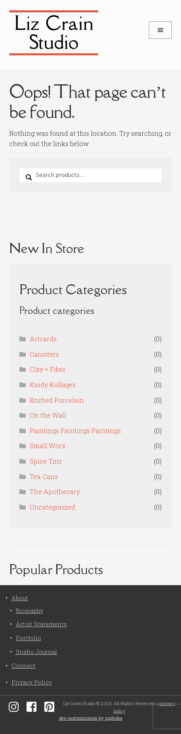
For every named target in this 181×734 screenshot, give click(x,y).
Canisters (44, 354)
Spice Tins (46, 461)
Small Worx (47, 445)
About (19, 598)
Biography (29, 610)
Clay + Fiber (48, 369)
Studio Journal (36, 652)
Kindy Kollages (53, 384)
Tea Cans (44, 476)
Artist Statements (41, 624)
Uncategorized (52, 507)
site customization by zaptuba (90, 718)
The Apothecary (55, 491)
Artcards (43, 339)
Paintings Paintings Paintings (75, 430)
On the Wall (48, 415)
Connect (23, 665)
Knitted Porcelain (57, 400)
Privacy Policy (31, 682)
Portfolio (28, 638)
